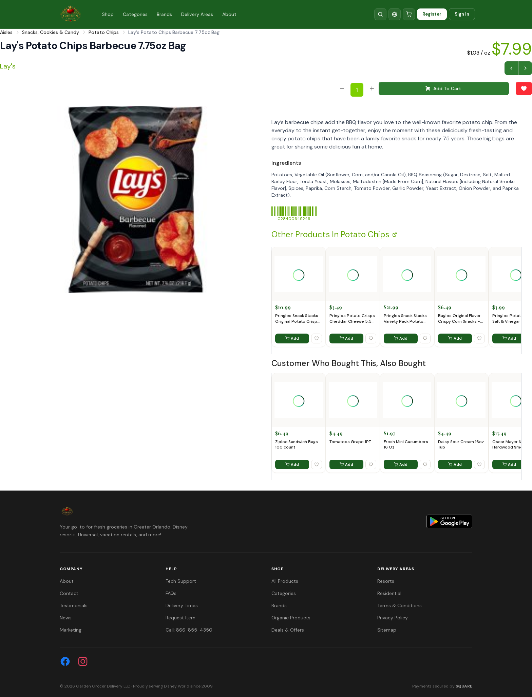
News (66, 618)
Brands (164, 14)
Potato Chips (104, 32)
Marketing (70, 630)
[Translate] (394, 14)
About (229, 14)
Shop (108, 14)
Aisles (6, 32)
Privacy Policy (392, 618)
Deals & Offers (287, 630)
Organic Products (290, 618)
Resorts (385, 581)
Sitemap (386, 630)
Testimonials (74, 605)
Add (292, 338)
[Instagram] (82, 661)
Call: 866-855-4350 (189, 630)
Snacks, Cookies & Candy (50, 32)
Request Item (180, 618)
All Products (284, 581)
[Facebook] (65, 661)
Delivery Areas (197, 14)
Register (431, 14)
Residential (389, 593)
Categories (135, 14)
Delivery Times (182, 605)
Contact (69, 593)
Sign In (462, 14)
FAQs (171, 593)
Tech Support (181, 581)
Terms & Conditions (399, 605)
